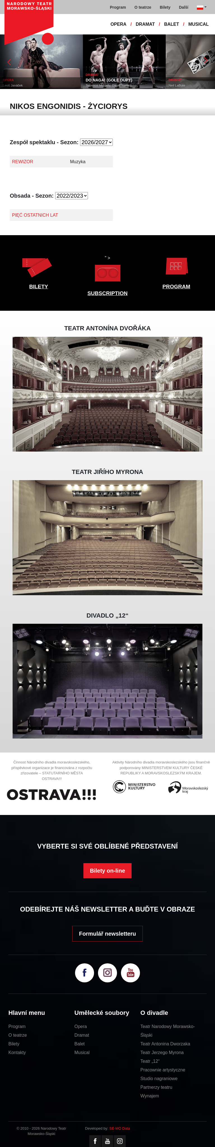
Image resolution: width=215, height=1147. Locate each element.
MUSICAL (198, 24)
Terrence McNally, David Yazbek (109, 85)
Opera (80, 1026)
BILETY (38, 286)
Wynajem (150, 1096)
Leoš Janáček (13, 85)
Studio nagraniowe (159, 1078)
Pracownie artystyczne (163, 1069)
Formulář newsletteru (107, 934)
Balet (79, 1043)
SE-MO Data (119, 1128)
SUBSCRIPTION (107, 293)
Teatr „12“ (150, 1061)
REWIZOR (22, 161)
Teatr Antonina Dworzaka (165, 1043)
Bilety (13, 1043)
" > (107, 270)
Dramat (81, 1035)
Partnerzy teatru (156, 1087)
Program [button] (118, 7)
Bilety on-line (107, 871)
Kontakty (17, 1052)
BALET (171, 24)
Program (16, 1026)
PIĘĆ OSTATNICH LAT (35, 215)
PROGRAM (176, 286)
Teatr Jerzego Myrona (162, 1052)
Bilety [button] (165, 7)
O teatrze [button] (142, 7)
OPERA (119, 24)
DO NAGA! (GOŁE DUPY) (109, 80)
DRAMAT (145, 24)
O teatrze (17, 1035)
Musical (82, 1052)
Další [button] (183, 7)
